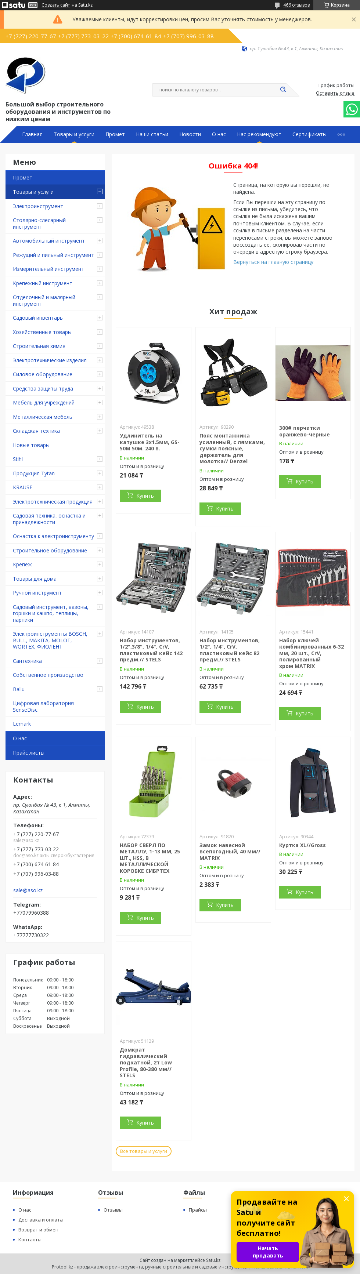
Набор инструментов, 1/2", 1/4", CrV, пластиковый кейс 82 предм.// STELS (229, 650)
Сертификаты (309, 134)
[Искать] (283, 90)
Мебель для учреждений (44, 402)
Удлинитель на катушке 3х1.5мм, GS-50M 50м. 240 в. (150, 442)
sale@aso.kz (28, 890)
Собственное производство (48, 674)
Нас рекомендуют (259, 134)
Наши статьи (152, 134)
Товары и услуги (74, 134)
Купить (145, 495)
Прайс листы (28, 752)
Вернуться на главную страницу (273, 261)
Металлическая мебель (42, 416)
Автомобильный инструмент (49, 240)
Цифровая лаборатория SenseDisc (43, 706)
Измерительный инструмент (48, 268)
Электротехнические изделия (50, 360)
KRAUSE (22, 487)
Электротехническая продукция (53, 501)
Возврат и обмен (38, 1229)
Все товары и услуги (143, 1151)
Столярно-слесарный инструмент (39, 223)
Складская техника (36, 430)
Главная (32, 134)
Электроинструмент (38, 206)
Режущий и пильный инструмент (53, 254)
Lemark (22, 723)
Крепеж (22, 564)
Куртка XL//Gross (302, 845)
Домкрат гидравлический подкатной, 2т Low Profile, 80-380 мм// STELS (146, 1062)
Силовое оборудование (42, 374)
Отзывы (113, 1209)
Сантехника (27, 660)
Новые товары (31, 445)
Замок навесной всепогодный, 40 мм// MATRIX (229, 851)
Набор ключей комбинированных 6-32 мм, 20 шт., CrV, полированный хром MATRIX (311, 653)
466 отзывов (296, 5)
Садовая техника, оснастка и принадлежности (49, 519)
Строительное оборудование (50, 550)
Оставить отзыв (335, 93)
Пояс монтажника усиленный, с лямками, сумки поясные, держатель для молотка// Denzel (232, 448)
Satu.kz (213, 1260)
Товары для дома (35, 578)
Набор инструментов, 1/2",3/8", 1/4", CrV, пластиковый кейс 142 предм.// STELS (151, 650)
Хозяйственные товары (42, 332)
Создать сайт (56, 5)
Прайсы (198, 1209)
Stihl (18, 458)
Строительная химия (39, 345)
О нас (219, 134)
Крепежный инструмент (42, 283)
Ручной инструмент (37, 592)
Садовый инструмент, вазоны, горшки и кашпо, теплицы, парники (51, 613)
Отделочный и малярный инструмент (44, 300)
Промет (115, 134)
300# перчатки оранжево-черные (304, 431)
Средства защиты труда (43, 388)
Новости (190, 134)
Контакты (30, 1239)
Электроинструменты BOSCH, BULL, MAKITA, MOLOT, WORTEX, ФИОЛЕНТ (50, 640)
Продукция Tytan (34, 473)
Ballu (19, 689)
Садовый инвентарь (38, 317)
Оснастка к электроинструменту (53, 536)
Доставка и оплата (40, 1219)
